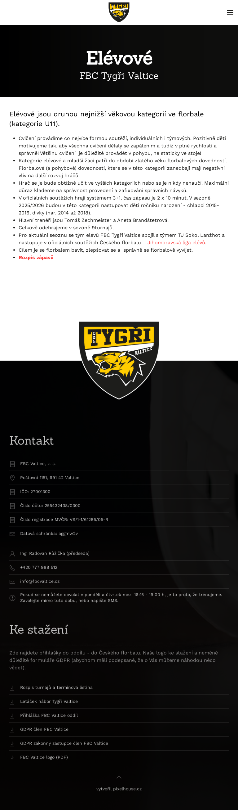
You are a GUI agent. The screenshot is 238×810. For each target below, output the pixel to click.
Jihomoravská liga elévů (176, 242)
